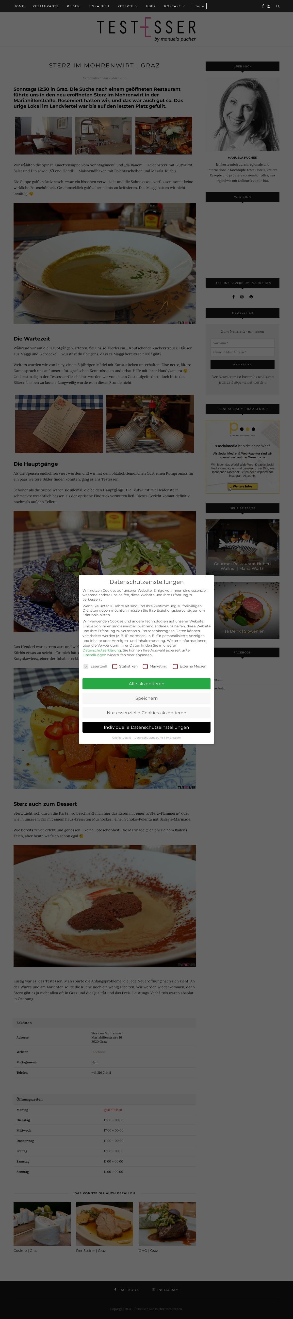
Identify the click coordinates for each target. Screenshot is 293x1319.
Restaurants (46, 6)
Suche (199, 6)
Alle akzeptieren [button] (146, 683)
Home (19, 6)
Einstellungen (94, 655)
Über (151, 6)
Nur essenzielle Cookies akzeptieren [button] (146, 712)
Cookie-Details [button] (122, 737)
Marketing (155, 666)
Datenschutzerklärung (101, 650)
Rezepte (125, 6)
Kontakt (172, 6)
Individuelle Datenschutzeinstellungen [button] (146, 727)
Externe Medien (189, 666)
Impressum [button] (173, 737)
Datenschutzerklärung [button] (149, 737)
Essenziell (95, 666)
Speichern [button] (146, 698)
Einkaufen (98, 6)
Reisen (73, 6)
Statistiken (125, 666)
